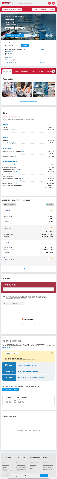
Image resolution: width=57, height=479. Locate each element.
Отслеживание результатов (33, 465)
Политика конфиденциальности (7, 470)
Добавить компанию (20, 465)
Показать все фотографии (28, 100)
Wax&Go (6, 258)
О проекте (4, 462)
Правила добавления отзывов (21, 470)
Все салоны (7, 9)
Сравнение (24, 71)
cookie (21, 476)
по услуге (35, 9)
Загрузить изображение (21, 467)
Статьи (17, 462)
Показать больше (28, 268)
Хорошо (44, 475)
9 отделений (9, 51)
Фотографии (7, 71)
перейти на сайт (10, 57)
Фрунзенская (10, 62)
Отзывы (20, 9)
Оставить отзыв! (28, 323)
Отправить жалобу (47, 467)
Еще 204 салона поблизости (14, 35)
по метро (51, 9)
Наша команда (5, 465)
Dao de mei (7, 227)
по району (43, 9)
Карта (49, 71)
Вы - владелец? (8, 42)
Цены (14, 9)
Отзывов (19, 28)
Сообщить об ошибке (48, 465)
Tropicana (7, 242)
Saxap (8, 210)
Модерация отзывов (47, 469)
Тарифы (31, 468)
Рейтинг (40, 71)
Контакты (45, 462)
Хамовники (9, 60)
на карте (42, 49)
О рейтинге (4, 467)
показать (25, 45)
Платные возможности (35, 462)
